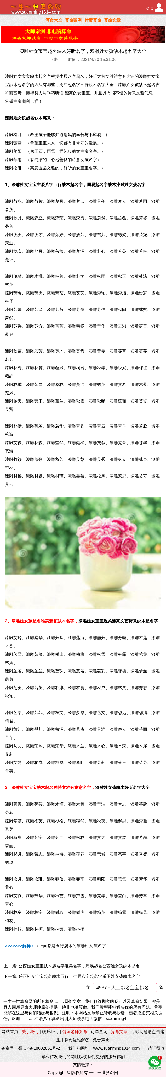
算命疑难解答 (76, 1040)
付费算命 (92, 20)
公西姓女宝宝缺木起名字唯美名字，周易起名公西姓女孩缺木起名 (79, 966)
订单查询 (99, 1031)
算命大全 (53, 20)
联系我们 (50, 1031)
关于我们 (30, 1031)
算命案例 (73, 20)
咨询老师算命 (74, 1031)
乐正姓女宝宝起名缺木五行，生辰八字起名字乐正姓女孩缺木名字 (79, 976)
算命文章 (112, 20)
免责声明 (101, 1040)
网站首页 (10, 1031)
